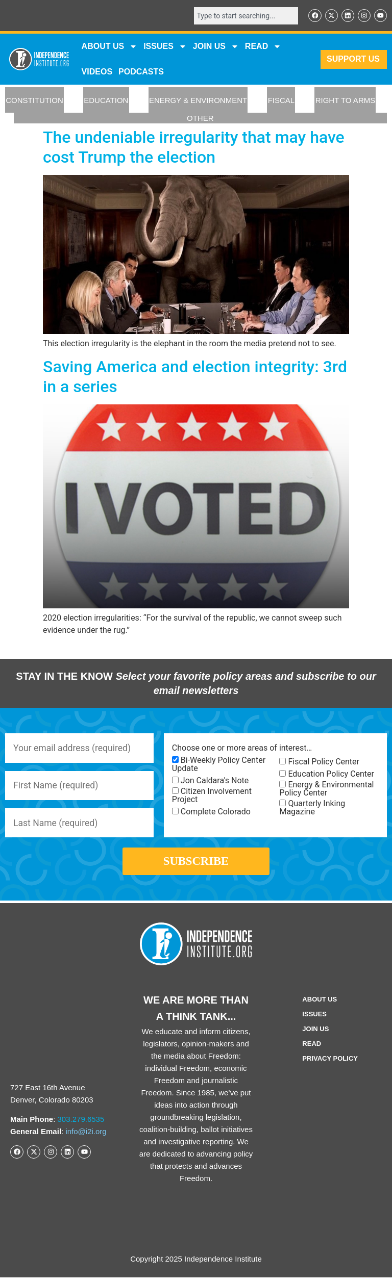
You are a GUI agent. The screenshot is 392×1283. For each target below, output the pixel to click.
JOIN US (216, 47)
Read (311, 1049)
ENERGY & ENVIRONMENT (198, 100)
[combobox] (244, 15)
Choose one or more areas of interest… (242, 749)
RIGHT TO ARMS (345, 100)
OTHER (200, 118)
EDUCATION (106, 100)
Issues (165, 47)
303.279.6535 (81, 1124)
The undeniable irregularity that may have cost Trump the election (194, 147)
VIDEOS (97, 72)
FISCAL (281, 100)
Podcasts (141, 72)
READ (263, 47)
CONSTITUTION (34, 100)
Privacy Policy (330, 1064)
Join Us (315, 1034)
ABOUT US (110, 47)
